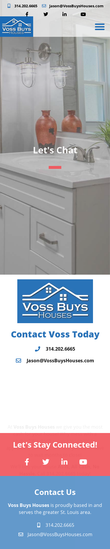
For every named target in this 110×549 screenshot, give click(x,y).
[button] (100, 26)
